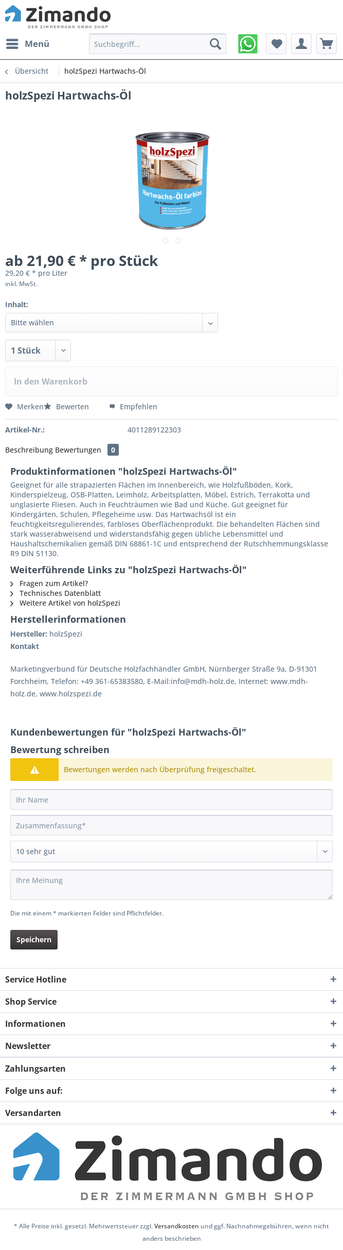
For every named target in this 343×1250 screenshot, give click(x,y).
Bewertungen (87, 450)
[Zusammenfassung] (171, 825)
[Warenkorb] (326, 44)
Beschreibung (29, 450)
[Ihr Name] (171, 799)
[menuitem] (27, 44)
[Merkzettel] (276, 44)
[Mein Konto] (301, 44)
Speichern (33, 939)
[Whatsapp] (248, 44)
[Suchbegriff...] (157, 44)
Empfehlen (133, 406)
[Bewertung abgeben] (171, 851)
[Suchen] (215, 44)
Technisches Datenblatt (55, 593)
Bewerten (67, 406)
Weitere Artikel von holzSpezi (65, 603)
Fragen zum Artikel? (49, 583)
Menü (27, 42)
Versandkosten (176, 1226)
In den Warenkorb (50, 381)
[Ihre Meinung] (171, 885)
